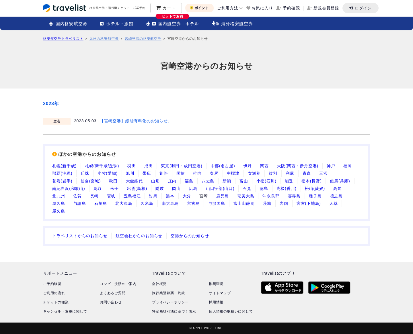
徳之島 (336, 196)
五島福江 (132, 196)
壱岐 (111, 196)
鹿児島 (222, 196)
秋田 (113, 181)
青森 (307, 173)
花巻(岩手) (62, 181)
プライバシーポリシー (170, 302)
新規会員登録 (326, 8)
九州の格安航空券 (104, 39)
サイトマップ (220, 293)
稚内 (197, 173)
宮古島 (193, 203)
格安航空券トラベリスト (63, 39)
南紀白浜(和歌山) (68, 188)
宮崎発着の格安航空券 (143, 39)
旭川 (130, 173)
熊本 (170, 196)
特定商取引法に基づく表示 (174, 311)
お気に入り (262, 8)
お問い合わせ (111, 302)
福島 (189, 181)
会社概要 (159, 284)
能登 (289, 181)
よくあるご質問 (113, 293)
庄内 (172, 181)
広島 (193, 188)
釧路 (163, 173)
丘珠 (85, 173)
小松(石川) (266, 181)
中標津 (233, 173)
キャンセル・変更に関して (65, 311)
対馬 (153, 196)
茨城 (267, 203)
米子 (114, 188)
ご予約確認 (52, 284)
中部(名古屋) (223, 166)
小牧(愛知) (108, 173)
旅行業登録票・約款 (168, 293)
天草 (333, 203)
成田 (148, 166)
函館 (180, 173)
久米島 (147, 203)
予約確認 (291, 8)
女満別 (254, 173)
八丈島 (208, 181)
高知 (337, 188)
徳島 (264, 188)
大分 (187, 196)
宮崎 (203, 196)
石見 (247, 188)
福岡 (347, 166)
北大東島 (123, 203)
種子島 (315, 196)
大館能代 (134, 181)
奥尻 (214, 173)
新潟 (227, 181)
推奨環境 (216, 284)
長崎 (94, 196)
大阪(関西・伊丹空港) (297, 166)
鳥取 (97, 188)
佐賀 (77, 196)
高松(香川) (286, 188)
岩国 (284, 203)
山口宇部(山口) (220, 188)
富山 (243, 181)
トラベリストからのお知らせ (79, 235)
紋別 (273, 173)
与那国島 (216, 203)
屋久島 (58, 203)
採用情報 (216, 302)
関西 (264, 166)
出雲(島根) (137, 188)
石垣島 (100, 203)
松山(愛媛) (315, 188)
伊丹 (247, 166)
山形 (155, 181)
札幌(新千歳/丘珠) (102, 166)
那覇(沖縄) (62, 173)
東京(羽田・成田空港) (181, 166)
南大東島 (170, 203)
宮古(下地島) (309, 203)
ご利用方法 (227, 8)
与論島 (79, 203)
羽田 (131, 166)
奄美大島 (245, 196)
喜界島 (294, 196)
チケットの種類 (56, 302)
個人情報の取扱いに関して (231, 311)
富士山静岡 (244, 203)
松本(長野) (311, 181)
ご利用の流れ (54, 293)
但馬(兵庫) (340, 181)
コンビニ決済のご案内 (118, 284)
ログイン (363, 8)
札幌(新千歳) (64, 166)
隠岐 (159, 188)
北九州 (58, 196)
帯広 (147, 173)
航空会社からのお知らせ (139, 235)
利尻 (290, 173)
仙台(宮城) (91, 181)
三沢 (323, 173)
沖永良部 (270, 196)
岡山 (176, 188)
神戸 (331, 166)
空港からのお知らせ (190, 235)
